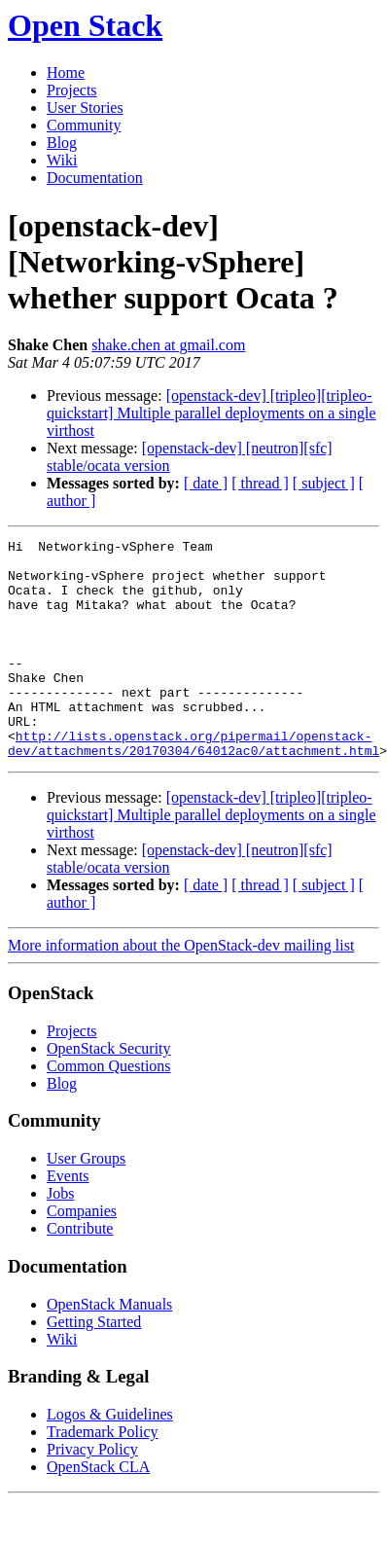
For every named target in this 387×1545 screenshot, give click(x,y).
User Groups (86, 1202)
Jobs (60, 1237)
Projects (72, 90)
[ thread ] (260, 483)
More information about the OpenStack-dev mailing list (181, 989)
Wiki (62, 160)
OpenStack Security (109, 1092)
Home (66, 72)
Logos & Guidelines (110, 1458)
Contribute (80, 1272)
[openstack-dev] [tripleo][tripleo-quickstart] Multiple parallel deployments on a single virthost (211, 413)
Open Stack (85, 25)
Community (84, 125)
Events (68, 1219)
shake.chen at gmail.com (168, 345)
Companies (82, 1254)
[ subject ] (324, 483)
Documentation (95, 177)
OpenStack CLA (98, 1510)
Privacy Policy (92, 1493)
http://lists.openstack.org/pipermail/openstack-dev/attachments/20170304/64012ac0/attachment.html (193, 785)
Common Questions (109, 1109)
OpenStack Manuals (109, 1348)
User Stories (85, 107)
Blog (62, 142)
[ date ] (206, 483)
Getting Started (94, 1365)
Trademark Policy (102, 1475)
